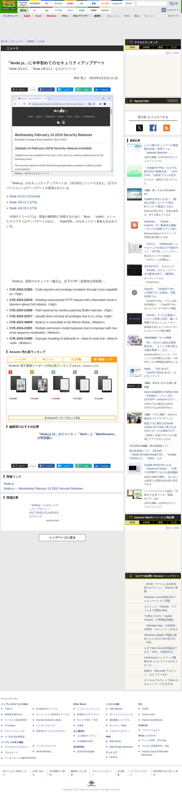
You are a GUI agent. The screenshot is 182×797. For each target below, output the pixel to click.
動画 (136, 16)
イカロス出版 (112, 704)
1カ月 (174, 47)
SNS (127, 16)
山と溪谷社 (78, 731)
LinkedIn (105, 90)
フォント (148, 16)
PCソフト (48, 359)
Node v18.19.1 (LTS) (23, 208)
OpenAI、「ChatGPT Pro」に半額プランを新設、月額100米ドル (160, 292)
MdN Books (115, 741)
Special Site (141, 101)
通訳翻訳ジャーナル (120, 720)
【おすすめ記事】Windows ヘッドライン (156, 576)
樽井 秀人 (80, 78)
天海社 (145, 709)
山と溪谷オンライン (87, 735)
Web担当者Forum (13, 714)
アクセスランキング (146, 42)
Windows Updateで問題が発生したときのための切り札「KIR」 (160, 638)
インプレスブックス (46, 746)
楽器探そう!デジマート (88, 714)
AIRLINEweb (116, 709)
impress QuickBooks (152, 720)
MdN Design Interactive (121, 747)
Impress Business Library (48, 720)
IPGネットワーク (147, 735)
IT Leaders (10, 725)
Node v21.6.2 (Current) (24, 196)
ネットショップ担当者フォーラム (53, 714)
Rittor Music (79, 704)
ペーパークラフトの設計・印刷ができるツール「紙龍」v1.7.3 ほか (161, 495)
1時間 (132, 47)
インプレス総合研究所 (16, 720)
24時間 (146, 47)
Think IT (9, 709)
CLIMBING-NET (85, 741)
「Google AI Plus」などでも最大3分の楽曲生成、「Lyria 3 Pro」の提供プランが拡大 (160, 171)
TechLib (113, 757)
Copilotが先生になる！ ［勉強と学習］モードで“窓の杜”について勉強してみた (160, 203)
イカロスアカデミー (120, 731)
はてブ (67, 90)
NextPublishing (43, 751)
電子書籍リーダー (104, 359)
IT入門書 (76, 359)
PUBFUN (143, 725)
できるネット (11, 752)
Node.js (9, 483)
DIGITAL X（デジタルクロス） (51, 731)
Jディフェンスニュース (121, 714)
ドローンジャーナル (15, 731)
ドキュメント (112, 16)
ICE (140, 704)
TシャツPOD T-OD (87, 720)
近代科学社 (78, 747)
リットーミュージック (88, 709)
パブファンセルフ (151, 730)
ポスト (22, 90)
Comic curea (148, 714)
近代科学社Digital (85, 751)
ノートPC (20, 359)
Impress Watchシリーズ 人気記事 (154, 517)
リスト (33, 90)
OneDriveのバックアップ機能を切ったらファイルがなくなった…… (161, 661)
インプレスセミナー (46, 725)
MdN (108, 736)
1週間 (160, 47)
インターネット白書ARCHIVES (20, 758)
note (86, 90)
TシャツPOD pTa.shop (154, 740)
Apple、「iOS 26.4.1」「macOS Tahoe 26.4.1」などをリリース (160, 372)
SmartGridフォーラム (47, 709)
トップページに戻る (62, 537)
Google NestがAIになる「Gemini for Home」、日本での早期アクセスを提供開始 (161, 468)
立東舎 (80, 725)
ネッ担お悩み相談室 (15, 736)
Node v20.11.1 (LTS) (23, 202)
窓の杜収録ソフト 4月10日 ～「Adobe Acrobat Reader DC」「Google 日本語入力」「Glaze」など (152, 454)
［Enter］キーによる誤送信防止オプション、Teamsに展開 (161, 587)
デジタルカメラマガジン (17, 747)
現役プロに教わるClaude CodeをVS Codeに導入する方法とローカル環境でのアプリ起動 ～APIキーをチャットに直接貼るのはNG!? (161, 431)
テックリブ (111, 752)
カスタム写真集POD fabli (155, 746)
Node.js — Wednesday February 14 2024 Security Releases (43, 488)
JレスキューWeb (118, 725)
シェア (49, 90)
